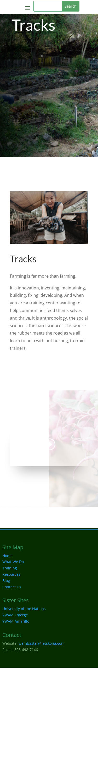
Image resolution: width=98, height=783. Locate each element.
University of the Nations (24, 608)
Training (9, 567)
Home (7, 555)
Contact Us (11, 586)
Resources (11, 574)
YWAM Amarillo (15, 621)
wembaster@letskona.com (42, 643)
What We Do (13, 561)
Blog (6, 580)
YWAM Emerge (15, 614)
